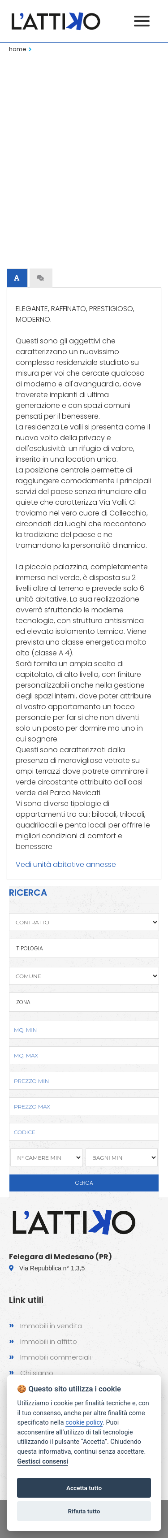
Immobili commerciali (50, 1356)
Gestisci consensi (42, 1461)
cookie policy (84, 1422)
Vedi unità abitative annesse (66, 864)
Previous (17, 130)
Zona (23, 1002)
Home (17, 49)
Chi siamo (31, 1372)
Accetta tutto (84, 1487)
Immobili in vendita (45, 1325)
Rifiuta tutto (84, 1511)
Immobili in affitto (43, 1341)
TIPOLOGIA (29, 948)
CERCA (84, 1183)
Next (150, 130)
